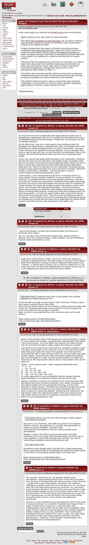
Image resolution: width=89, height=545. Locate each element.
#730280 (71, 131)
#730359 (74, 254)
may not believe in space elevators (46, 41)
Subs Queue (7, 42)
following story (57, 32)
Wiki (4, 79)
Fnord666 (29, 26)
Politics (5, 67)
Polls (4, 36)
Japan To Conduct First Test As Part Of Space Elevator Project (49, 103)
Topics (5, 30)
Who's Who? (7, 82)
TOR (4, 88)
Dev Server (7, 86)
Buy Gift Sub (7, 44)
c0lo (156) (24, 290)
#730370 (68, 290)
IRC (4, 77)
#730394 (74, 335)
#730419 (72, 412)
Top (45, 106)
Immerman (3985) (27, 131)
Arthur (32, 32)
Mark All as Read (71, 112)
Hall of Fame (7, 38)
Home (28, 540)
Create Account (8, 46)
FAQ (4, 26)
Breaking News (8, 59)
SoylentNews (9, 7)
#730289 (72, 227)
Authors (5, 32)
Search (5, 34)
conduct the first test (44, 50)
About (5, 23)
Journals (6, 28)
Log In (5, 48)
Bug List (6, 83)
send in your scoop (55, 15)
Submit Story (7, 40)
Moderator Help (25, 528)
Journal (75, 290)
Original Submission (26, 91)
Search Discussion (74, 106)
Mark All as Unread (51, 115)
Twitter (5, 75)
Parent (22, 205)
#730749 (81, 473)
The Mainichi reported (66, 52)
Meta (4, 65)
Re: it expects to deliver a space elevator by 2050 (56, 126)
